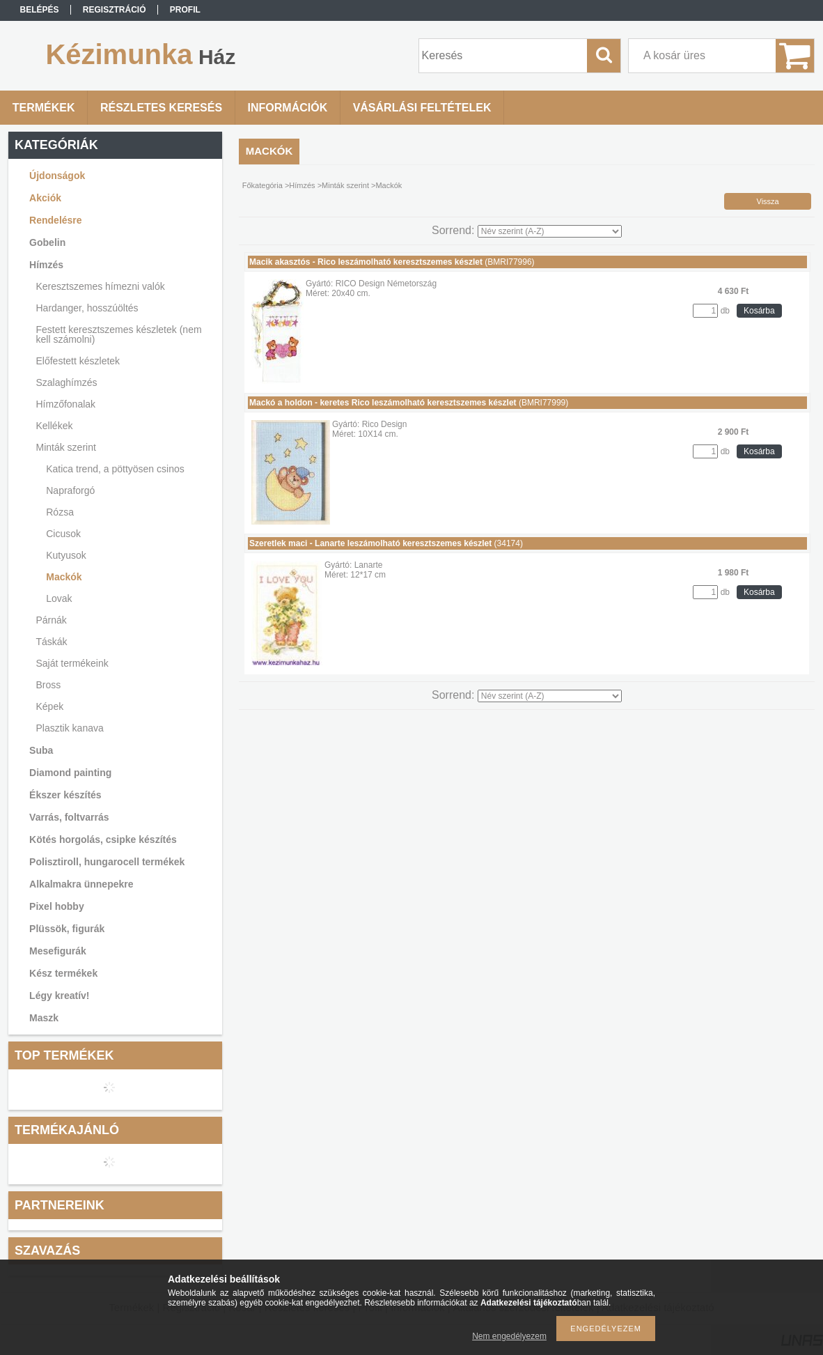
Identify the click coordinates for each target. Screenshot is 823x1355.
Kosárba (759, 311)
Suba (41, 750)
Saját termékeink (72, 663)
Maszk (43, 1017)
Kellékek (54, 425)
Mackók (63, 576)
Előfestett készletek (78, 360)
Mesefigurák (57, 951)
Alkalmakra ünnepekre (81, 884)
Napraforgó (70, 490)
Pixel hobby (56, 906)
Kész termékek (63, 973)
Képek (50, 706)
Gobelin (47, 242)
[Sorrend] (550, 231)
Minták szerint (66, 447)
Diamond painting (70, 772)
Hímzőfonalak (66, 404)
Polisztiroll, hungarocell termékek (107, 861)
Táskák (52, 641)
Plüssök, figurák (66, 928)
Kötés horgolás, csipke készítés (103, 839)
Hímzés (46, 264)
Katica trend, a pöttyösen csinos (115, 468)
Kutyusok (66, 555)
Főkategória (262, 185)
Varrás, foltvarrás (69, 817)
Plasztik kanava (70, 728)
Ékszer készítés (65, 794)
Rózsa (60, 512)
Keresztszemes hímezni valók (100, 286)
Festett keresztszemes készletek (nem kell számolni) (119, 334)
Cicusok (63, 533)
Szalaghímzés (66, 382)
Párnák (51, 620)
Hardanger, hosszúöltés (87, 307)
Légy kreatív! (59, 995)
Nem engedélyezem (509, 1336)
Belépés (38, 10)
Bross (48, 684)
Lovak (59, 598)
